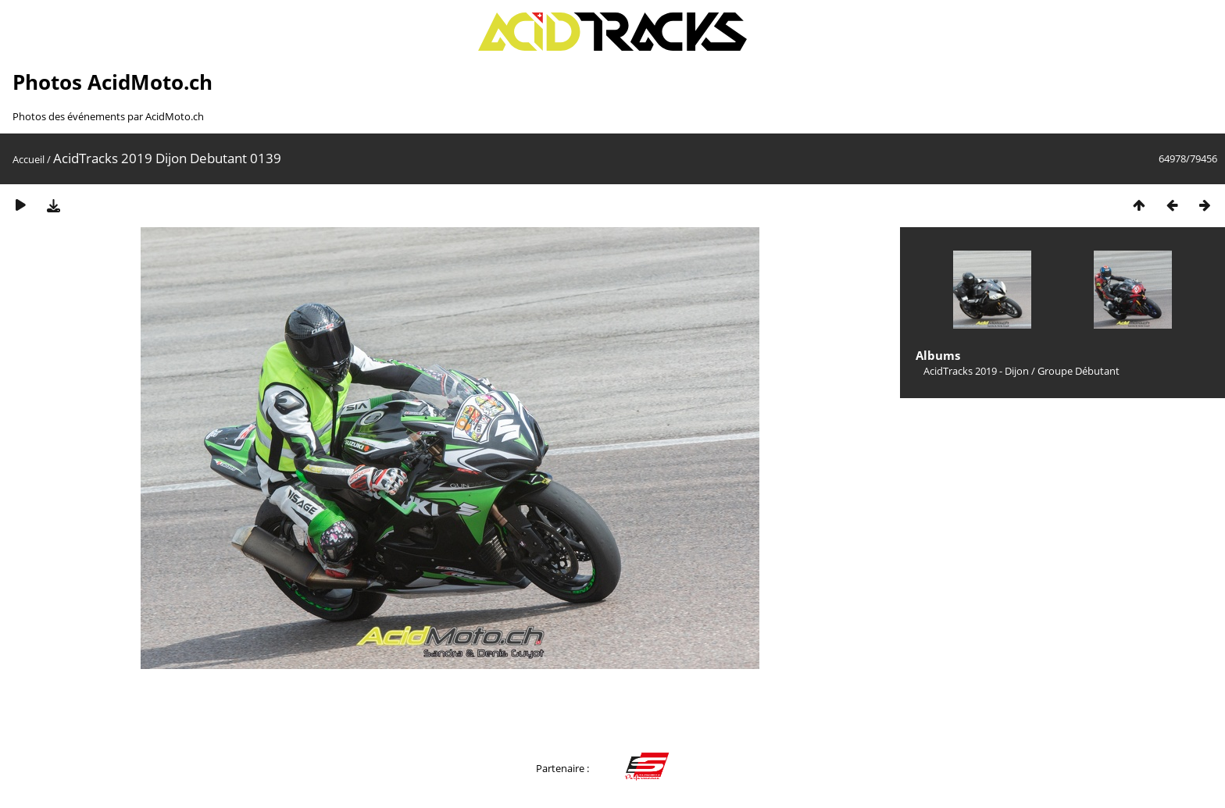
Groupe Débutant (1079, 371)
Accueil (28, 159)
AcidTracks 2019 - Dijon (976, 371)
